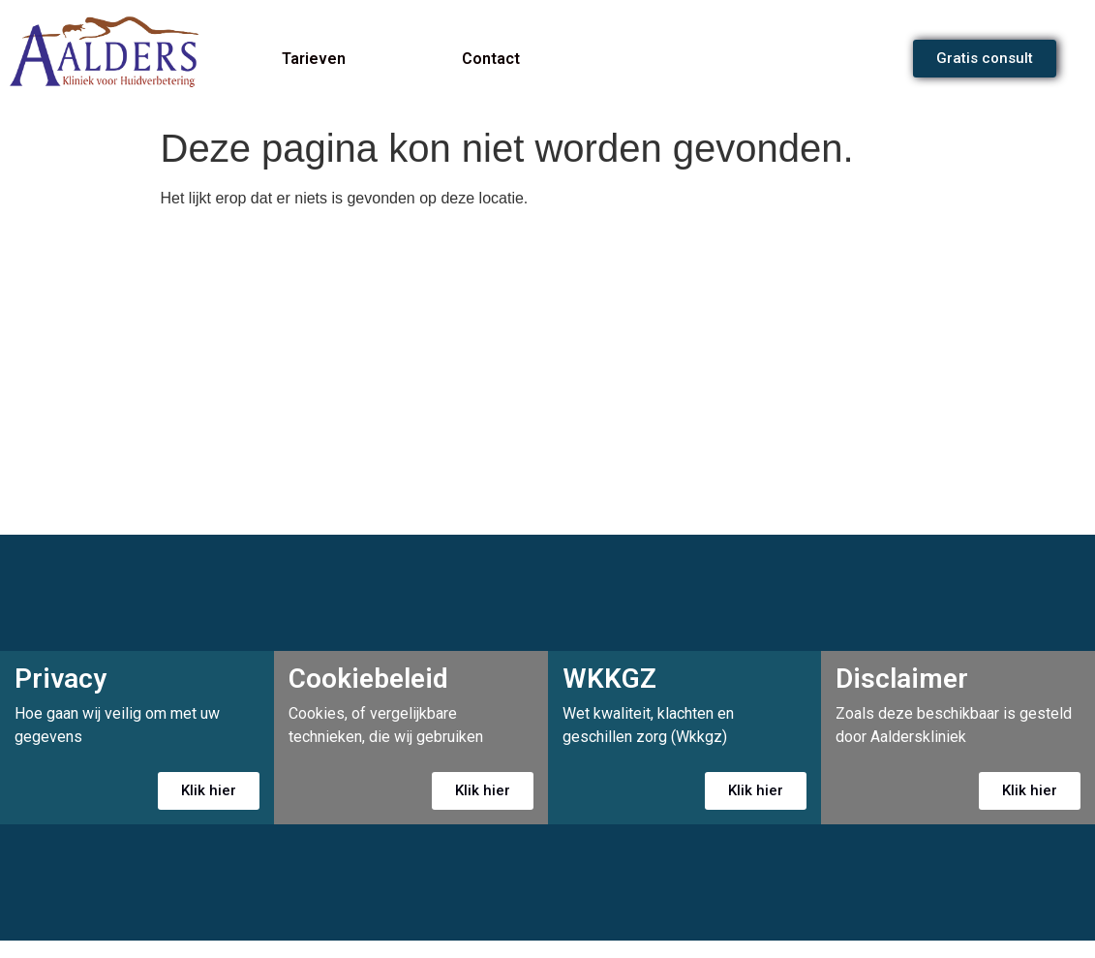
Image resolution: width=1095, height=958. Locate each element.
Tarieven (314, 58)
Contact (491, 58)
